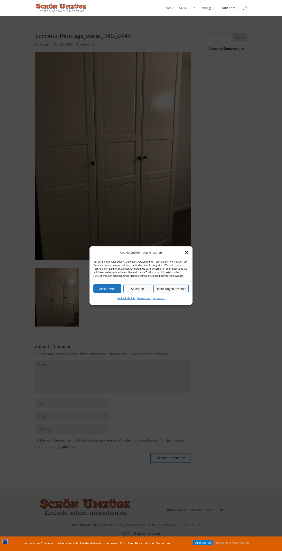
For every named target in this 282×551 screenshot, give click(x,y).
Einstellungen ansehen (170, 289)
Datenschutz (144, 298)
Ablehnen (137, 289)
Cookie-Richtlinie (126, 298)
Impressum (159, 298)
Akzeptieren (107, 289)
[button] (187, 252)
